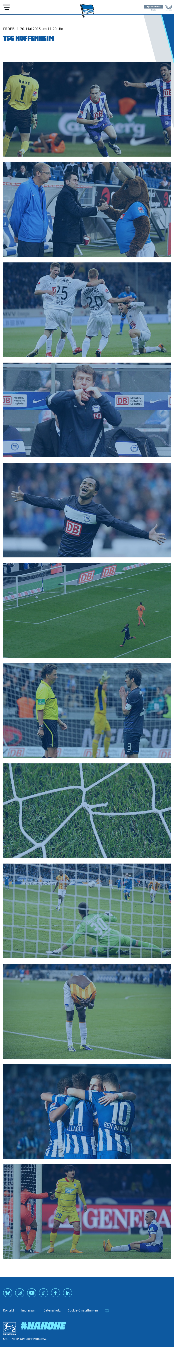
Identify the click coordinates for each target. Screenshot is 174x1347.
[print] (107, 1310)
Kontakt (8, 1310)
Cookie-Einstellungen (83, 1310)
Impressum (28, 1310)
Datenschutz (52, 1310)
